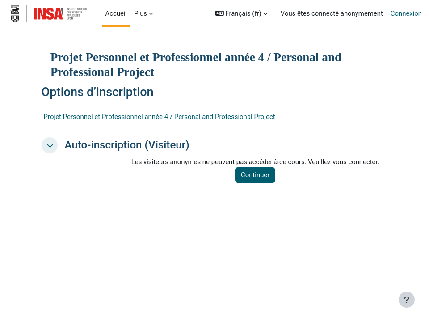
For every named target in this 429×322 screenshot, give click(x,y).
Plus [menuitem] (140, 13)
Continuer (255, 175)
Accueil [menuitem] (116, 13)
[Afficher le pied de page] (407, 300)
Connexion (406, 13)
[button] (241, 13)
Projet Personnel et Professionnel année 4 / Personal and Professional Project (159, 117)
